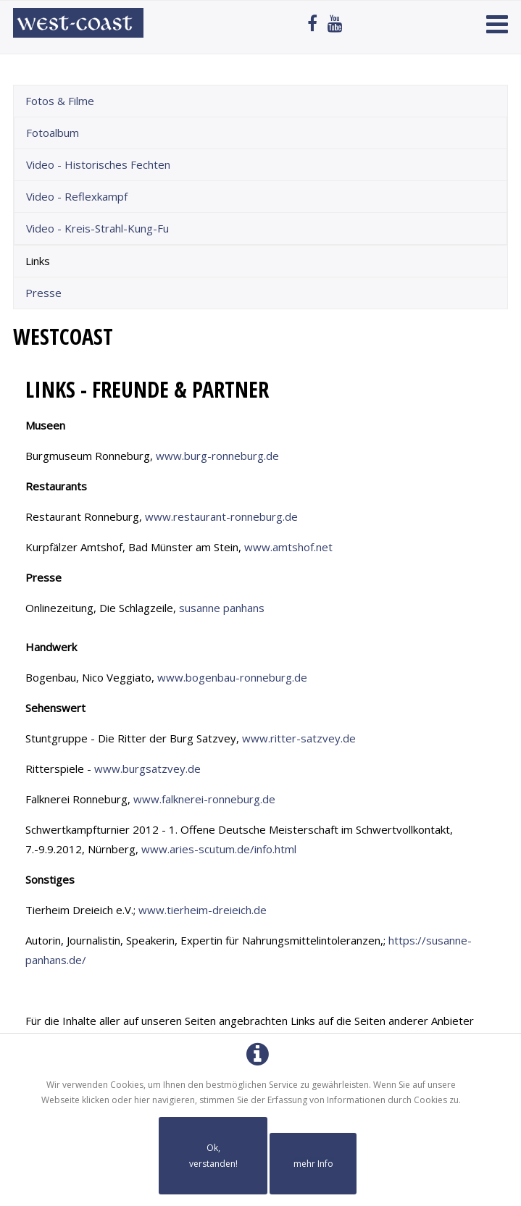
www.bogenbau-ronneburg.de (232, 677)
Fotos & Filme (59, 100)
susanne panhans (221, 607)
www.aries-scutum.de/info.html (218, 849)
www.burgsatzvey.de (147, 768)
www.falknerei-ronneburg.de (204, 799)
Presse (43, 292)
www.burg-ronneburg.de (217, 455)
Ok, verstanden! (213, 1156)
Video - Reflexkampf (77, 196)
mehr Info (313, 1163)
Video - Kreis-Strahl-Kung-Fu (97, 228)
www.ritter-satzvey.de (299, 738)
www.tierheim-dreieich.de (202, 910)
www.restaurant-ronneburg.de (221, 516)
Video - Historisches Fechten (98, 164)
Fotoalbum (52, 132)
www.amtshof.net (288, 547)
